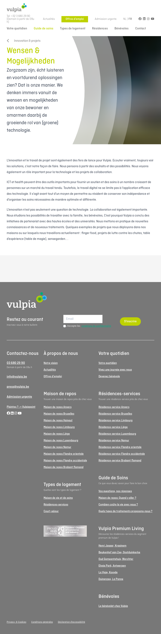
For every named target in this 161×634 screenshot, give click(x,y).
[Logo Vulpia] (80, 7)
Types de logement (72, 29)
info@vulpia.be (17, 377)
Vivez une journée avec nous (115, 370)
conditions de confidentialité (96, 326)
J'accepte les (88, 326)
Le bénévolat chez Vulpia (113, 606)
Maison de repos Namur (57, 447)
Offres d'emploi (75, 19)
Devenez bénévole (109, 376)
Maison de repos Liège (57, 434)
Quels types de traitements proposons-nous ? (125, 511)
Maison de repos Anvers (57, 407)
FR (130, 19)
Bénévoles (121, 29)
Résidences (100, 29)
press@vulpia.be (18, 387)
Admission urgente (106, 19)
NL (124, 19)
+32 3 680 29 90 (20, 16)
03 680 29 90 (16, 363)
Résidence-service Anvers (114, 407)
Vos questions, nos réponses (115, 491)
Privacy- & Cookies (16, 622)
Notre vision (51, 363)
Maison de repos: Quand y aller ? (117, 498)
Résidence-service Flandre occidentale (122, 454)
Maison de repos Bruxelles (59, 414)
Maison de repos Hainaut (58, 420)
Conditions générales (42, 622)
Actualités (49, 19)
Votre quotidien (17, 29)
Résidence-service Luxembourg (117, 434)
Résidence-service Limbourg (115, 420)
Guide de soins (43, 29)
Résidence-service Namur (114, 440)
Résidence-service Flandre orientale (120, 447)
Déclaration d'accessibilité (71, 622)
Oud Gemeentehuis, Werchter (116, 559)
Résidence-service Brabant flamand (120, 460)
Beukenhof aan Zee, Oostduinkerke (119, 552)
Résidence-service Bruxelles (115, 414)
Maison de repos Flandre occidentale (65, 460)
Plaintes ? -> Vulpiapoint (21, 407)
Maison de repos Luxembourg (61, 440)
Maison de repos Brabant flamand (63, 467)
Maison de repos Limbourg (59, 427)
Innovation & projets (23, 41)
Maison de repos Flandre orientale (64, 454)
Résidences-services (56, 504)
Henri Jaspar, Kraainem (112, 546)
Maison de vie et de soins (58, 498)
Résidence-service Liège (113, 427)
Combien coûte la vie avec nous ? (118, 504)
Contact (140, 29)
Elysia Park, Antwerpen (112, 566)
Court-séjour (51, 511)
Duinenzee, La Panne (111, 579)
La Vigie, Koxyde (108, 572)
